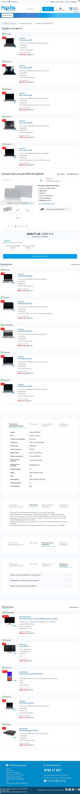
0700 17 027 (5, 1)
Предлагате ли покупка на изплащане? (24, 580)
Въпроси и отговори (63, 425)
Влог (62, 2)
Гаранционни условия (13, 777)
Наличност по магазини (48, 425)
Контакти (73, 2)
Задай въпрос (73, 174)
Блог (57, 2)
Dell (30, 486)
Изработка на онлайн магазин (11, 792)
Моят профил (60, 9)
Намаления (6, 264)
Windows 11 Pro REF (29, 247)
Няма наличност (40, 256)
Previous (4, 248)
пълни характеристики (46, 203)
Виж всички (75, 264)
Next (76, 248)
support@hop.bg (14, 1)
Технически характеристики (16, 425)
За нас (67, 2)
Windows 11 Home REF (13, 247)
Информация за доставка (15, 779)
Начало (52, 2)
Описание (33, 424)
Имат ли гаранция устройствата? (23, 586)
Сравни (61, 174)
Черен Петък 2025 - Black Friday (17, 783)
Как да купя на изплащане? (15, 775)
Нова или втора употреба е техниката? (25, 575)
